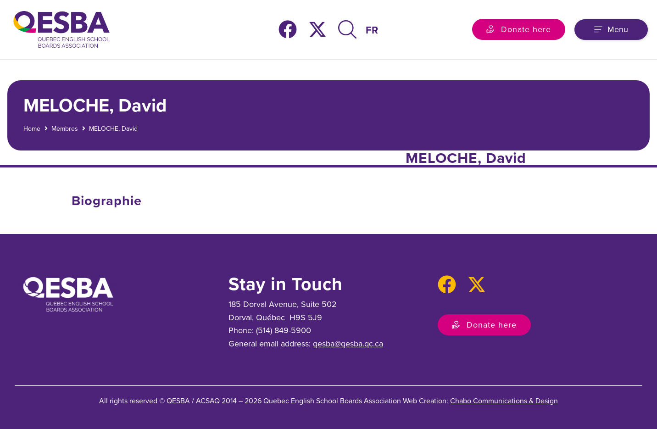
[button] (611, 29)
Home (31, 129)
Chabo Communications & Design (504, 401)
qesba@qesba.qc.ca (348, 344)
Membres (64, 129)
